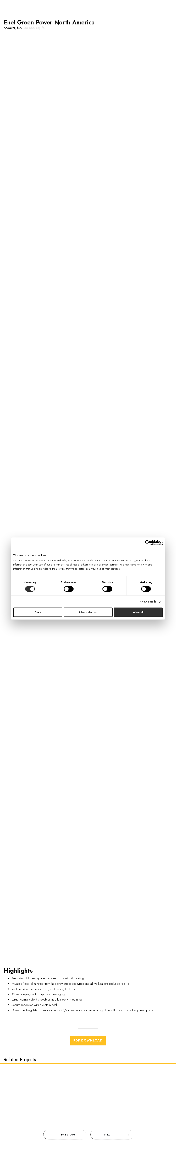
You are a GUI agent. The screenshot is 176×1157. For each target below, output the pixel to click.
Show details (148, 602)
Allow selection (88, 612)
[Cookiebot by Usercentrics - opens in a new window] (148, 542)
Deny (38, 612)
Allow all (138, 612)
